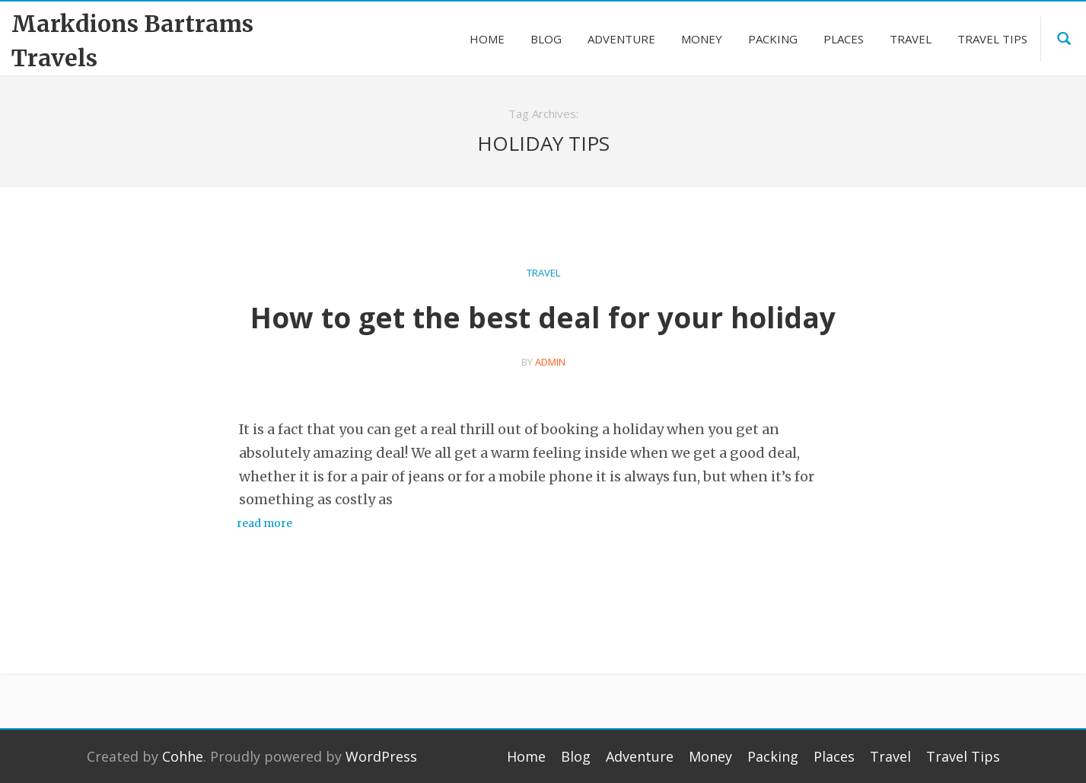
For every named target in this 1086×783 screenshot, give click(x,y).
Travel (543, 273)
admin (550, 362)
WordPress (381, 756)
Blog (576, 756)
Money (710, 756)
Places (834, 756)
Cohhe (182, 756)
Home (526, 756)
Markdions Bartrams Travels (132, 40)
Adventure (640, 756)
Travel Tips (963, 756)
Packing (772, 756)
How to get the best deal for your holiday (543, 317)
